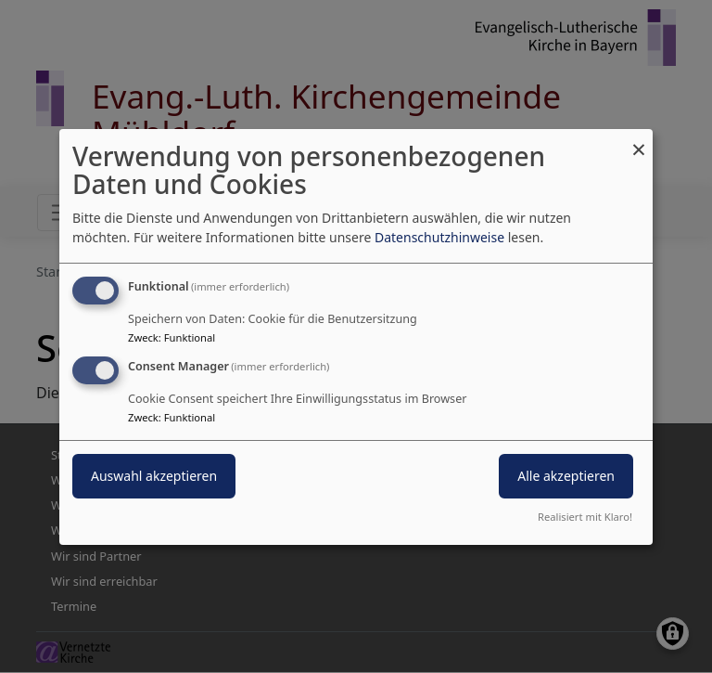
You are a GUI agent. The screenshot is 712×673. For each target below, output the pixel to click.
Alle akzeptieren (566, 476)
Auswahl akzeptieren (154, 476)
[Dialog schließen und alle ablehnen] (639, 139)
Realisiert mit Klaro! (585, 517)
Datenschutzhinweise (439, 237)
